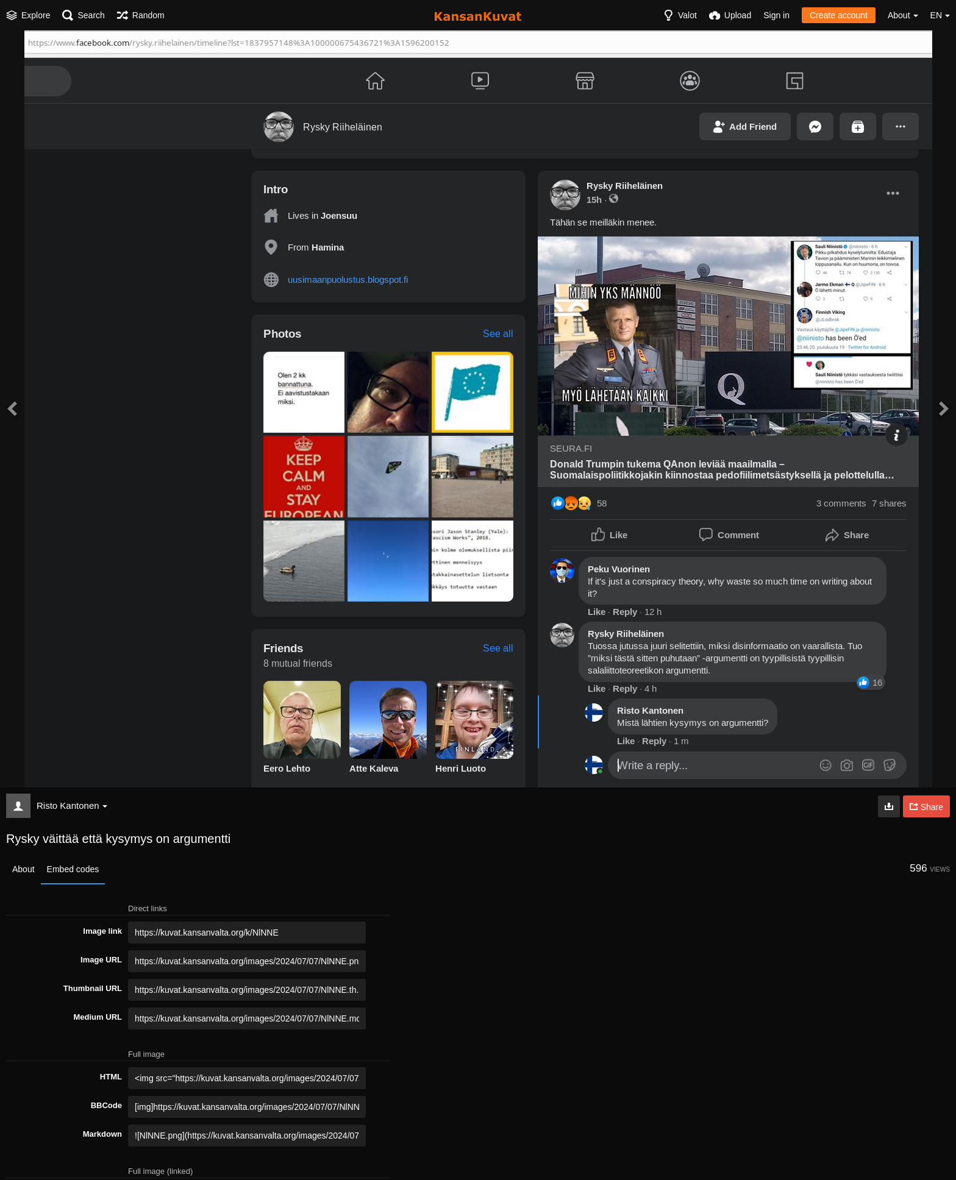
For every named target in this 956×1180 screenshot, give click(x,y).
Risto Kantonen (72, 805)
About (23, 869)
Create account (839, 15)
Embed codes (73, 869)
